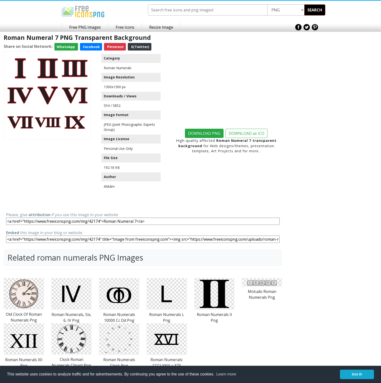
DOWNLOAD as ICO (246, 133)
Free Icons (125, 27)
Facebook (91, 46)
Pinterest (115, 46)
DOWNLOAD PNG (204, 133)
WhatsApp (66, 46)
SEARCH (314, 10)
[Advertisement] (48, 175)
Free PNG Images (85, 27)
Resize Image (161, 27)
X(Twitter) (139, 46)
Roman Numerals (117, 68)
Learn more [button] (226, 374)
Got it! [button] (357, 374)
